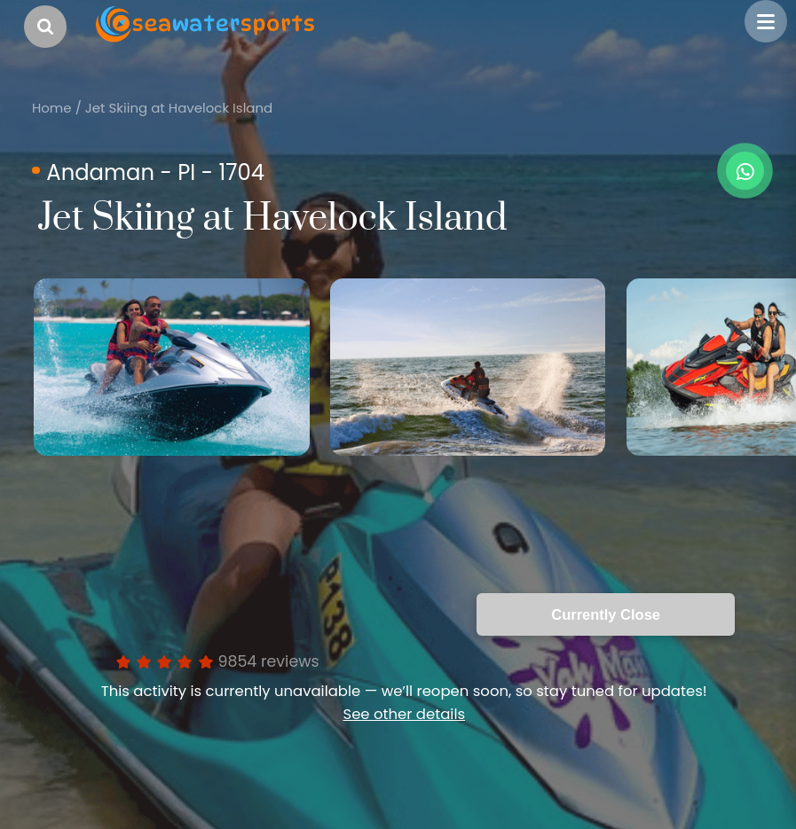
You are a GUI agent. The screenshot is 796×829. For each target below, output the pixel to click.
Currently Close (605, 614)
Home (52, 107)
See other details (404, 714)
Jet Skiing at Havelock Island (178, 107)
